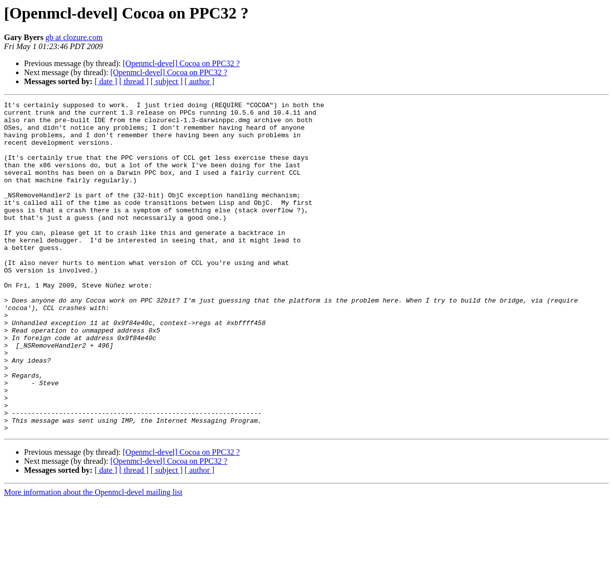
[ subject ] (167, 81)
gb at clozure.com (74, 37)
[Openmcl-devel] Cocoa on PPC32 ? (181, 63)
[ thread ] (134, 81)
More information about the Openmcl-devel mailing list (93, 558)
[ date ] (106, 81)
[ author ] (200, 81)
